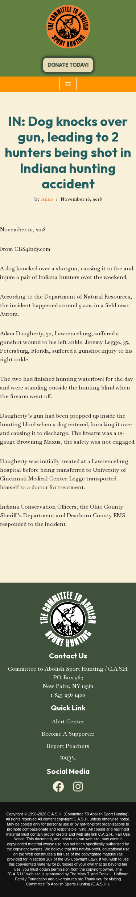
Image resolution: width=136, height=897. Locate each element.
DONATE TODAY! (68, 65)
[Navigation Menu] (68, 84)
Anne (47, 199)
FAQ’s (68, 758)
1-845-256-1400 (68, 694)
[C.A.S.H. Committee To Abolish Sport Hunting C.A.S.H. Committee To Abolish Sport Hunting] (68, 26)
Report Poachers (68, 746)
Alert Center (68, 721)
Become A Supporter (68, 733)
